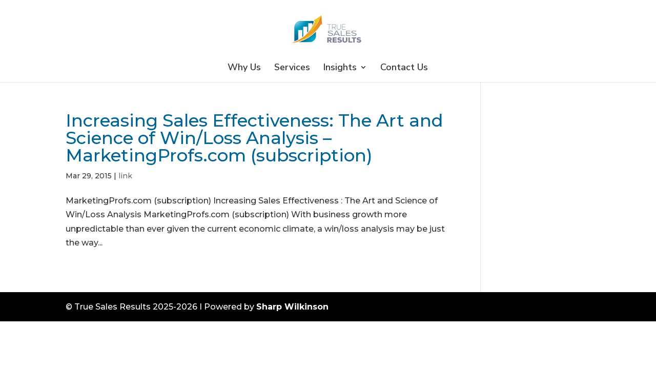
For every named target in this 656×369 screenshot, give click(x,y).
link (125, 175)
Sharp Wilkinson (292, 307)
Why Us (244, 68)
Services (292, 68)
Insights (340, 68)
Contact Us (404, 68)
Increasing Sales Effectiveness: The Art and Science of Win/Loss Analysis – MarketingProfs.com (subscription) (254, 138)
